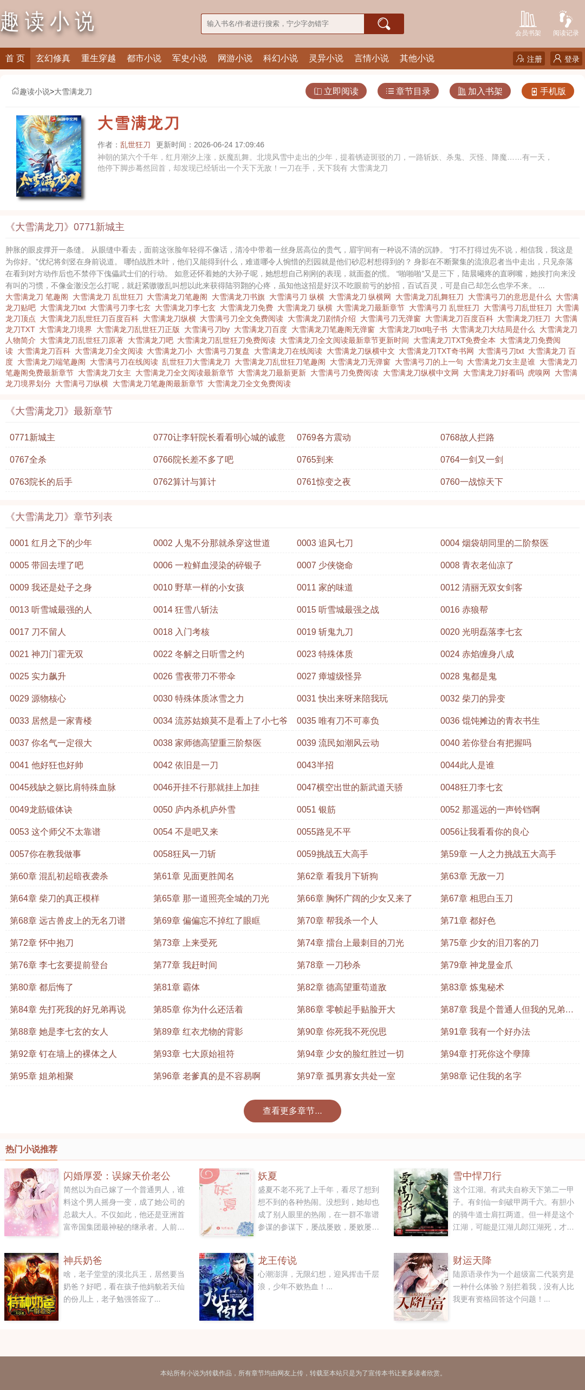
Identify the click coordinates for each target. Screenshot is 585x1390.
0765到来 (315, 459)
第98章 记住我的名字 (481, 1076)
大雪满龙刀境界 (67, 329)
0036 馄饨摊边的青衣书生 (490, 720)
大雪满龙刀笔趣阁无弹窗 (335, 329)
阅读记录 (566, 22)
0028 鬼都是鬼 (468, 676)
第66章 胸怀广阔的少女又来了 (355, 898)
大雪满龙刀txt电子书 (415, 329)
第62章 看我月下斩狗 (337, 876)
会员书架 (528, 22)
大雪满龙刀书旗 (240, 297)
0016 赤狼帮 (464, 609)
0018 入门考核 (181, 631)
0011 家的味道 (325, 587)
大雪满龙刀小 (172, 351)
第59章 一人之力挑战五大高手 (498, 854)
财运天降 (472, 1260)
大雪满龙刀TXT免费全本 (456, 340)
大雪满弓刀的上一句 (431, 362)
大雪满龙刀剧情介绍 (324, 318)
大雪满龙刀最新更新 (274, 372)
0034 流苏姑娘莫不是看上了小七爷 (220, 720)
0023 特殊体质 (325, 654)
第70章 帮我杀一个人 (337, 920)
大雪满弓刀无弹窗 (392, 318)
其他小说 (417, 58)
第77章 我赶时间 (185, 965)
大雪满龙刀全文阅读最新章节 (186, 372)
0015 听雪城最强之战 (338, 609)
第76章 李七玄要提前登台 (59, 965)
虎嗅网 (541, 372)
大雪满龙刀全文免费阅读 (251, 383)
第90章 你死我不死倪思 (342, 1031)
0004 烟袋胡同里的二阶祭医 (494, 543)
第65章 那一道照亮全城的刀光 (211, 898)
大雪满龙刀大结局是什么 (496, 329)
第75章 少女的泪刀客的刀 (489, 942)
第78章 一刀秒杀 (329, 965)
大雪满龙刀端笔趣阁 (53, 362)
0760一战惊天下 (471, 481)
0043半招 (315, 765)
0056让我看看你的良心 (484, 831)
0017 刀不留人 (38, 631)
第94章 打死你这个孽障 (485, 1053)
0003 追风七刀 (325, 543)
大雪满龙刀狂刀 (526, 318)
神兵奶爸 (82, 1260)
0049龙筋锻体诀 (41, 809)
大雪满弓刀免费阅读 (346, 372)
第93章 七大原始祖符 (194, 1053)
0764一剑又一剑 (471, 459)
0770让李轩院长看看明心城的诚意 (219, 437)
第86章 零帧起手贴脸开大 (346, 1009)
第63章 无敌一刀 (472, 876)
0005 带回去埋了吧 (46, 565)
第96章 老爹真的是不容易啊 (207, 1076)
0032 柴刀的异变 (472, 698)
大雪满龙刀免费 (248, 307)
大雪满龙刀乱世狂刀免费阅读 (228, 340)
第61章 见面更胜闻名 (194, 876)
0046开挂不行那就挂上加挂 (206, 787)
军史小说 (189, 58)
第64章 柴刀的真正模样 (55, 898)
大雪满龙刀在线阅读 (290, 351)
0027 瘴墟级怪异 (329, 676)
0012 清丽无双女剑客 (481, 587)
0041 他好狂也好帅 (46, 765)
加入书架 (480, 91)
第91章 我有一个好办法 (485, 1031)
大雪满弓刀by (209, 329)
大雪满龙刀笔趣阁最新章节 (160, 383)
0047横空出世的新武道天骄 (350, 787)
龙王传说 (277, 1260)
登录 (566, 58)
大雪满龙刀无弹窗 (362, 362)
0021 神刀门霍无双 (46, 654)
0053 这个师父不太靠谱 (55, 831)
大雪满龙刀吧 (153, 340)
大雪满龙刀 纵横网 (362, 297)
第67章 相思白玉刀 (476, 898)
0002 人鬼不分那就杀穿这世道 (211, 543)
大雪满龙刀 (73, 91)
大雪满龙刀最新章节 (372, 307)
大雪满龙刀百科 (46, 351)
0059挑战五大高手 (332, 854)
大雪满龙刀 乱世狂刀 (110, 297)
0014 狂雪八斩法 (185, 609)
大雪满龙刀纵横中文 (363, 351)
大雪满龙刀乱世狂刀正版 (140, 329)
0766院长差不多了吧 (193, 459)
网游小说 (235, 58)
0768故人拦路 (467, 437)
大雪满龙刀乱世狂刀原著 (84, 340)
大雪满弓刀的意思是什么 (512, 297)
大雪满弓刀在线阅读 (126, 362)
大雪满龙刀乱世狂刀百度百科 (91, 318)
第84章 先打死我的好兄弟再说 (68, 1009)
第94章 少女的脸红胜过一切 (350, 1053)
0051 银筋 (316, 809)
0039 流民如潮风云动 (338, 743)
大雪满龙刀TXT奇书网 (438, 351)
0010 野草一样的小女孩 (198, 587)
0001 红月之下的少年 (51, 543)
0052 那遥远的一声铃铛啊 (490, 809)
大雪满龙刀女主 (106, 372)
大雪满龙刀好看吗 (495, 372)
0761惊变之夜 (324, 481)
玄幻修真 (53, 58)
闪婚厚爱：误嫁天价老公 (117, 1176)
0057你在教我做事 (45, 854)
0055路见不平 (324, 831)
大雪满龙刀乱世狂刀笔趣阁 (282, 362)
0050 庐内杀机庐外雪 (194, 809)
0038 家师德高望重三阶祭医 (207, 743)
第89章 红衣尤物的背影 (198, 1031)
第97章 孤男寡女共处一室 (346, 1076)
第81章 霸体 (176, 987)
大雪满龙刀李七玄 (187, 307)
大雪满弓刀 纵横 (299, 297)
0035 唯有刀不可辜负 (338, 720)
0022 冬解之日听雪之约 (198, 654)
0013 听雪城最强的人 (51, 609)
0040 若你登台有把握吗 (485, 743)
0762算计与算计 (184, 481)
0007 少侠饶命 (325, 565)
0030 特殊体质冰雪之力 (198, 698)
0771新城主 (32, 437)
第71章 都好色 (468, 920)
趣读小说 (30, 91)
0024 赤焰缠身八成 (477, 654)
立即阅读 (336, 91)
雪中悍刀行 (477, 1176)
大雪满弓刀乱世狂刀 (520, 307)
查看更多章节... (292, 1110)
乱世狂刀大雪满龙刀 (198, 362)
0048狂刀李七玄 (471, 787)
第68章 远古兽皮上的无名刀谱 (68, 920)
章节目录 (408, 91)
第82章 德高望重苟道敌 (342, 987)
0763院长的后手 (41, 481)
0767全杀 (28, 459)
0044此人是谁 (467, 765)
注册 (529, 58)
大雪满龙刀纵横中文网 (423, 372)
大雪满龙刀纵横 (171, 318)
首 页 (15, 58)
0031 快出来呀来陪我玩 (342, 698)
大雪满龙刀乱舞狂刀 (431, 297)
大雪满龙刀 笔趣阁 (39, 297)
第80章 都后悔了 (42, 987)
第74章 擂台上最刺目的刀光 (350, 942)
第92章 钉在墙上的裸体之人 (63, 1053)
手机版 (548, 91)
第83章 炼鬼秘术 (472, 987)
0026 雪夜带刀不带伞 (194, 676)
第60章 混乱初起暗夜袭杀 (59, 876)
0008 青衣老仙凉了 (477, 565)
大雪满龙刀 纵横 (307, 307)
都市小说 (144, 58)
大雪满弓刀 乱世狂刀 (446, 307)
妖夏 (267, 1176)
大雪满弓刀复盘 (225, 351)
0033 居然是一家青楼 (51, 720)
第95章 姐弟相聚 (42, 1076)
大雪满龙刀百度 (262, 329)
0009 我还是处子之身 (51, 587)
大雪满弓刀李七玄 (122, 307)
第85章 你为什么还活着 (198, 1009)
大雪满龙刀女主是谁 (503, 362)
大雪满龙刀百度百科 (461, 318)
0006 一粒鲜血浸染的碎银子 (207, 565)
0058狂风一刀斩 (184, 854)
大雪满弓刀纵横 (84, 383)
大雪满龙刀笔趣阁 (179, 297)
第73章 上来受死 (185, 942)
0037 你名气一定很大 (51, 743)
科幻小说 (280, 58)
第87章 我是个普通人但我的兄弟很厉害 (507, 1012)
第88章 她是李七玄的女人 (59, 1031)
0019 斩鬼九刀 (325, 631)
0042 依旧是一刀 (185, 765)
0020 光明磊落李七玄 (481, 631)
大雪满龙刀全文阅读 (111, 351)
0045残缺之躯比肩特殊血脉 (63, 787)
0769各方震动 (324, 437)
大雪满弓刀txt (503, 351)
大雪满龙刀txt (65, 307)
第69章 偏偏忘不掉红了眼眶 (207, 920)
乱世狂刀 (135, 144)
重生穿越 (98, 58)
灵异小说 (326, 58)
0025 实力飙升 (38, 676)
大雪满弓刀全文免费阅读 (244, 318)
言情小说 (371, 58)
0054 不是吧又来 (185, 831)
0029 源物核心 (38, 698)
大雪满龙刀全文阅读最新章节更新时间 (346, 340)
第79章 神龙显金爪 (476, 965)
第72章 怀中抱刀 (42, 942)
